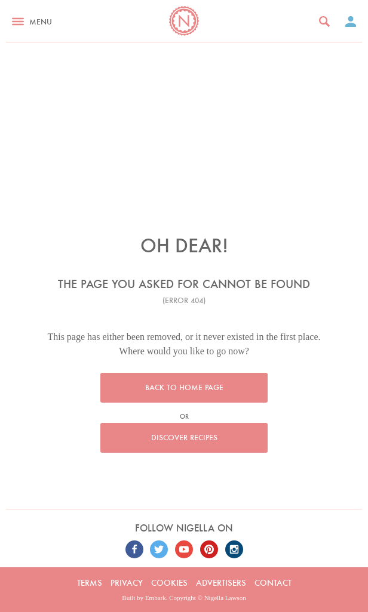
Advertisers (221, 582)
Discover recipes (184, 437)
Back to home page (184, 387)
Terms (89, 582)
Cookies (169, 582)
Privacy (127, 582)
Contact (273, 582)
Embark (155, 597)
